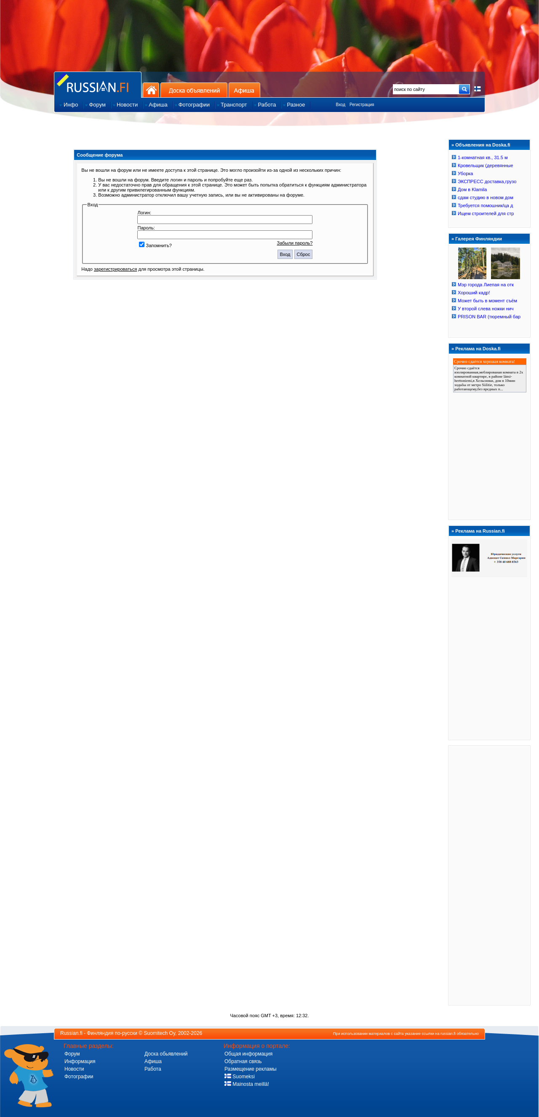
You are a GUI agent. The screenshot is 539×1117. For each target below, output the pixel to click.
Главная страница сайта (97, 84)
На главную (151, 90)
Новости (74, 1069)
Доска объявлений (193, 90)
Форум (72, 1054)
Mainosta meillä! (246, 1084)
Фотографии (78, 1077)
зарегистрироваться (115, 269)
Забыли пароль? (295, 242)
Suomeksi (239, 1077)
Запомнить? (155, 245)
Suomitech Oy (159, 1033)
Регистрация (362, 104)
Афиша (244, 90)
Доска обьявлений (166, 1054)
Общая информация (248, 1054)
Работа (152, 1069)
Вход (340, 104)
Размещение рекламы (250, 1069)
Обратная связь (242, 1061)
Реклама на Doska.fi (478, 348)
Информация (79, 1061)
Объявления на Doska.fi (482, 144)
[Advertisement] (489, 875)
